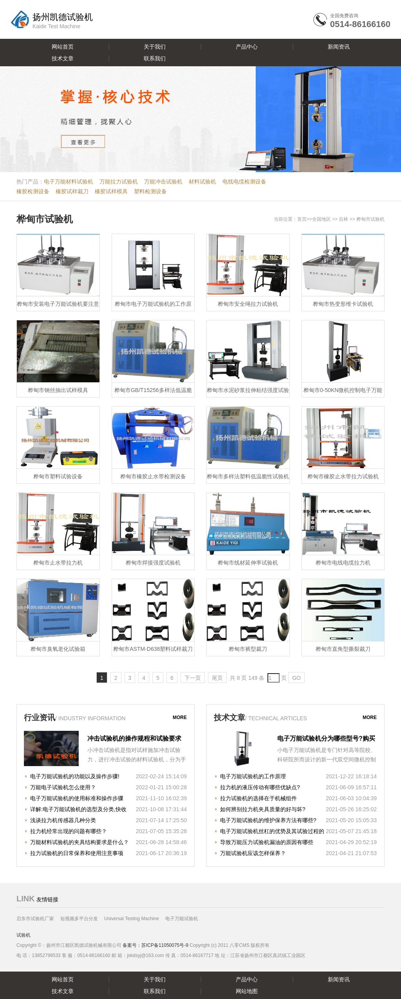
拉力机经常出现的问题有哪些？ (68, 831)
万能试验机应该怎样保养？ (253, 853)
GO (296, 678)
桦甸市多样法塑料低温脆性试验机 (248, 476)
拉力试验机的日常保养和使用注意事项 (76, 853)
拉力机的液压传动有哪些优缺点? (260, 787)
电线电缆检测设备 (244, 181)
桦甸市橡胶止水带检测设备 (153, 476)
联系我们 (155, 58)
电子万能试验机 (181, 918)
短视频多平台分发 (79, 918)
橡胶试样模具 (111, 191)
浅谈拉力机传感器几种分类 (63, 820)
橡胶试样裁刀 (72, 191)
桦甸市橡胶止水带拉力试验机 (343, 476)
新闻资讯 (339, 47)
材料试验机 (202, 181)
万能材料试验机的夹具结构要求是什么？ (79, 842)
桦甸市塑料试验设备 (58, 476)
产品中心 (247, 47)
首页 (302, 219)
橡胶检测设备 (32, 191)
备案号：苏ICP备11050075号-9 (155, 945)
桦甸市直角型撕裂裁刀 (343, 649)
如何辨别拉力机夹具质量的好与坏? (262, 809)
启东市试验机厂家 (35, 918)
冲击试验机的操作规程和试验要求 (134, 738)
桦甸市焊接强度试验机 (153, 562)
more (180, 717)
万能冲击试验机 (163, 181)
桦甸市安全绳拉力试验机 (248, 304)
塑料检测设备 (150, 191)
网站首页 (63, 47)
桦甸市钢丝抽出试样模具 (58, 390)
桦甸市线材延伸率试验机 (248, 562)
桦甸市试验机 (44, 219)
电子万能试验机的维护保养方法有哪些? (268, 820)
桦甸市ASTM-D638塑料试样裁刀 (153, 649)
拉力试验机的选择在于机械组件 (258, 798)
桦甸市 (363, 219)
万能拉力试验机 (118, 181)
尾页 (217, 678)
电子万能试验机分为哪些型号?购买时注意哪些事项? (326, 739)
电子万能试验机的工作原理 (253, 776)
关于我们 (155, 47)
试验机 (23, 935)
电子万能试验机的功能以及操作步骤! (74, 776)
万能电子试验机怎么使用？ (63, 787)
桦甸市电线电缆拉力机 (343, 562)
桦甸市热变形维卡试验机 (343, 304)
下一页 (192, 678)
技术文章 (63, 58)
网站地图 (247, 991)
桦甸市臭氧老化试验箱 (58, 649)
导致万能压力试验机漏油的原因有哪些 (266, 842)
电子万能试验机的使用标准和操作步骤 (76, 798)
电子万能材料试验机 (68, 181)
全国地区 (321, 219)
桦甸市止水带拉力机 (58, 562)
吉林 (343, 219)
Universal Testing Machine (131, 918)
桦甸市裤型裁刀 (248, 649)
